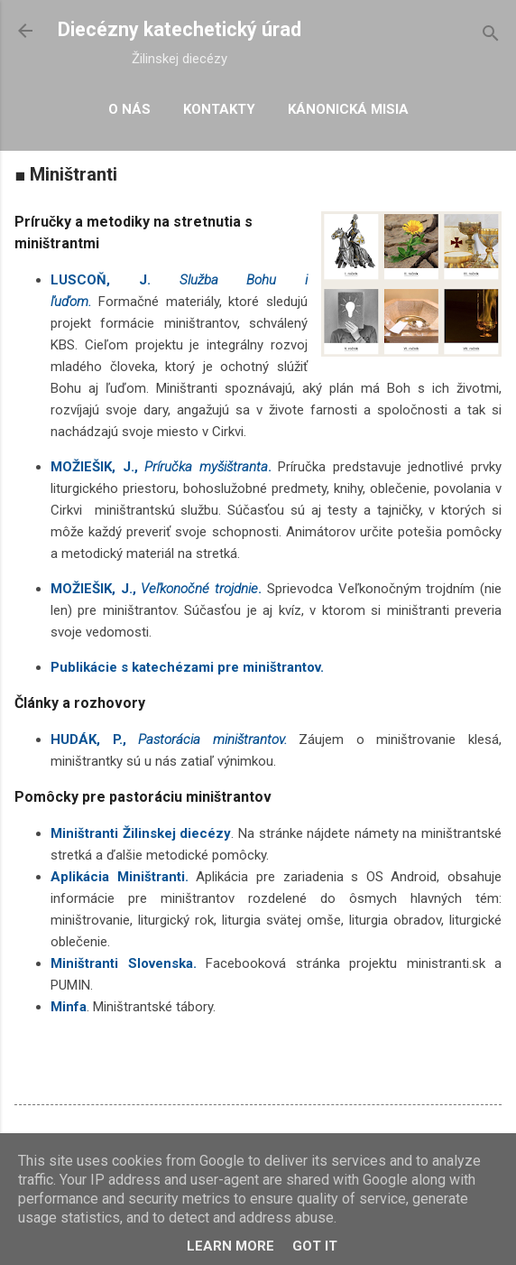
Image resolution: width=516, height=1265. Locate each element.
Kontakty (219, 109)
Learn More (230, 1246)
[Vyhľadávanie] (491, 36)
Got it (314, 1246)
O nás (129, 109)
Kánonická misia (348, 109)
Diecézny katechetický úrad (179, 29)
